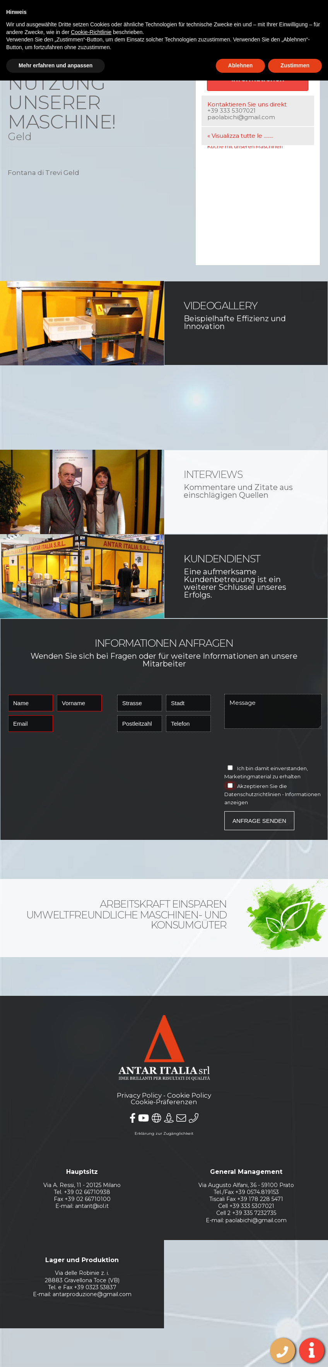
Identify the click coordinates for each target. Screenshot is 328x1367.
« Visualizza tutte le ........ (240, 135)
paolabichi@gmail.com (241, 117)
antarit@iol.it (92, 1206)
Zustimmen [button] (294, 65)
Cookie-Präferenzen (164, 1102)
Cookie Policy (189, 1095)
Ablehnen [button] (240, 65)
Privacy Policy (139, 1095)
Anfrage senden (259, 820)
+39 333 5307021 (231, 110)
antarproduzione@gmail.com (92, 1294)
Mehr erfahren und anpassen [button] (55, 65)
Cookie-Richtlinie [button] (91, 32)
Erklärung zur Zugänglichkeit (164, 1133)
